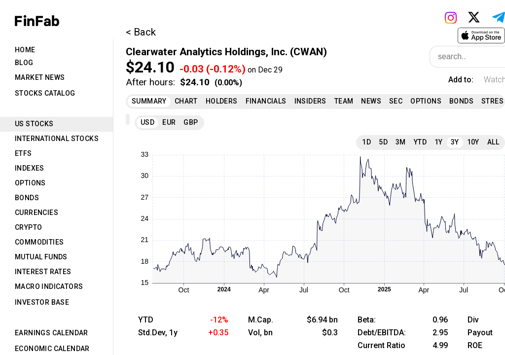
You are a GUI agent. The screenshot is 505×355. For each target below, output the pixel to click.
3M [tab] (401, 142)
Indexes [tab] (29, 168)
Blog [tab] (24, 63)
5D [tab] (383, 142)
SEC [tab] (395, 101)
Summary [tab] (149, 101)
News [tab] (371, 101)
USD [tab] (147, 122)
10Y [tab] (473, 142)
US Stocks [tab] (34, 124)
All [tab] (493, 142)
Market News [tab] (40, 77)
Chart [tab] (186, 101)
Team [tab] (344, 101)
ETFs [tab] (23, 153)
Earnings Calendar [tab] (51, 333)
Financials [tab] (266, 101)
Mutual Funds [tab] (41, 257)
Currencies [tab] (36, 212)
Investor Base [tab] (42, 302)
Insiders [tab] (310, 101)
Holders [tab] (222, 101)
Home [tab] (25, 50)
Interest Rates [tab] (43, 272)
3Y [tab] (455, 142)
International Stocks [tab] (57, 138)
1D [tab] (366, 142)
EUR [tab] (169, 122)
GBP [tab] (190, 122)
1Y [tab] (438, 142)
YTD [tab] (420, 142)
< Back (141, 32)
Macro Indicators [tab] (49, 286)
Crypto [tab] (28, 227)
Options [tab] (30, 183)
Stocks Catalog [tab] (45, 93)
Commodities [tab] (39, 242)
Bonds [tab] (27, 198)
